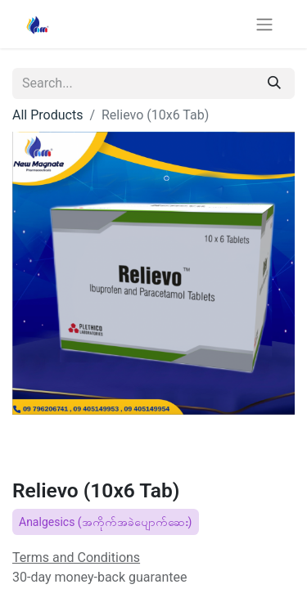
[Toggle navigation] (264, 24)
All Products (47, 115)
